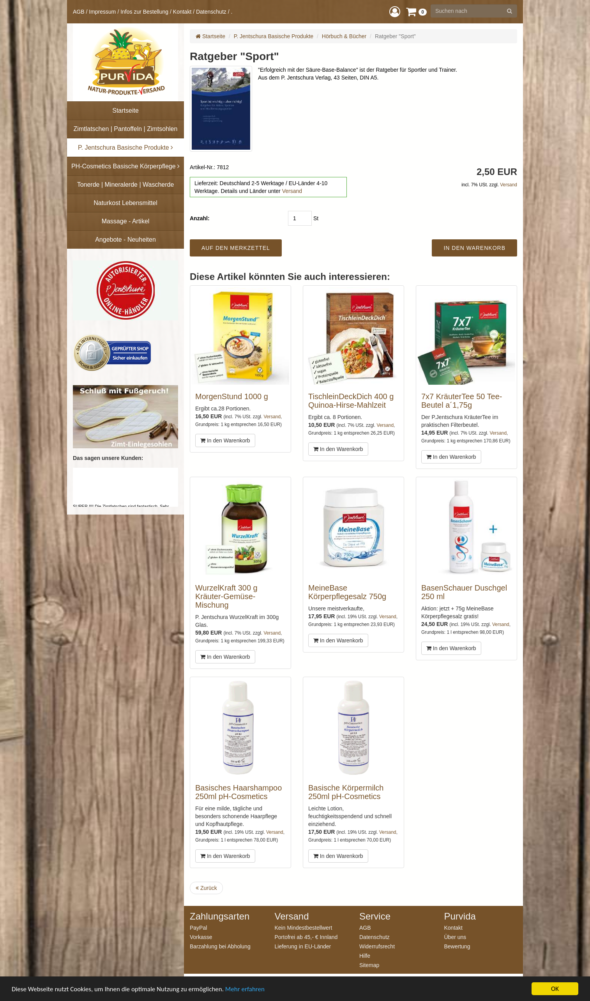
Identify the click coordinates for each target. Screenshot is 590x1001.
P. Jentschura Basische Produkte (273, 36)
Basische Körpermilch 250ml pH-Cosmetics (345, 792)
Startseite (210, 36)
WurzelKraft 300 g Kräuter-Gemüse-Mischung (226, 596)
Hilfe (364, 956)
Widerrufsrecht (377, 946)
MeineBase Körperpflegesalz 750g (347, 592)
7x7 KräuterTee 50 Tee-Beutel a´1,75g (461, 400)
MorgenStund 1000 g (231, 396)
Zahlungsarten (219, 916)
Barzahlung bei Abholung (220, 946)
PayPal (198, 927)
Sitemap (369, 965)
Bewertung (457, 946)
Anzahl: (200, 218)
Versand (292, 191)
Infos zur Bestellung (144, 12)
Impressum (102, 12)
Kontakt (182, 12)
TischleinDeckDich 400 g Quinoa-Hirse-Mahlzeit (351, 400)
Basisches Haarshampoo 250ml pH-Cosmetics (238, 792)
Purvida (460, 916)
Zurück (206, 888)
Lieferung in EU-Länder (303, 946)
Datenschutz (211, 12)
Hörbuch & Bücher (344, 36)
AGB (79, 12)
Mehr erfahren (245, 989)
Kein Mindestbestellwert (303, 927)
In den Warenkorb (225, 440)
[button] (394, 11)
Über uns (455, 937)
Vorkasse (201, 937)
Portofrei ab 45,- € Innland (306, 937)
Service (374, 916)
